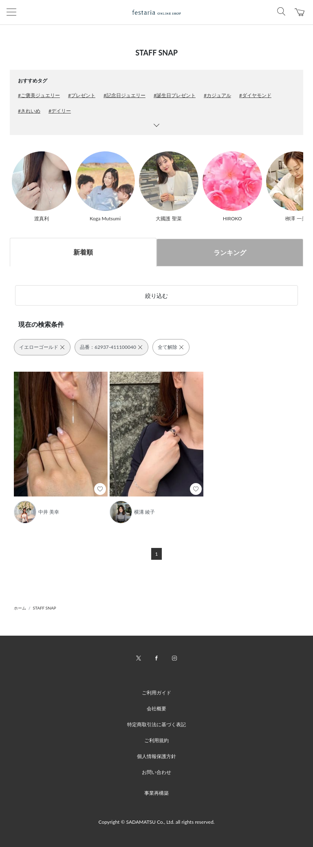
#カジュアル (217, 95)
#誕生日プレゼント (175, 95)
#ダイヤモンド (255, 95)
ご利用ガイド (156, 693)
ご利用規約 (156, 740)
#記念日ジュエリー (124, 95)
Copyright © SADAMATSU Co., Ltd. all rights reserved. (157, 822)
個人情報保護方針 (156, 756)
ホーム (20, 607)
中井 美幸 (48, 512)
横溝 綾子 (144, 512)
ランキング (230, 252)
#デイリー (59, 111)
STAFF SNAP (44, 607)
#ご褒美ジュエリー (39, 95)
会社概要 (156, 708)
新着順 (83, 252)
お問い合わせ (156, 772)
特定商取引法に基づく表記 (156, 724)
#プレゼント (81, 95)
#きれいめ (29, 111)
